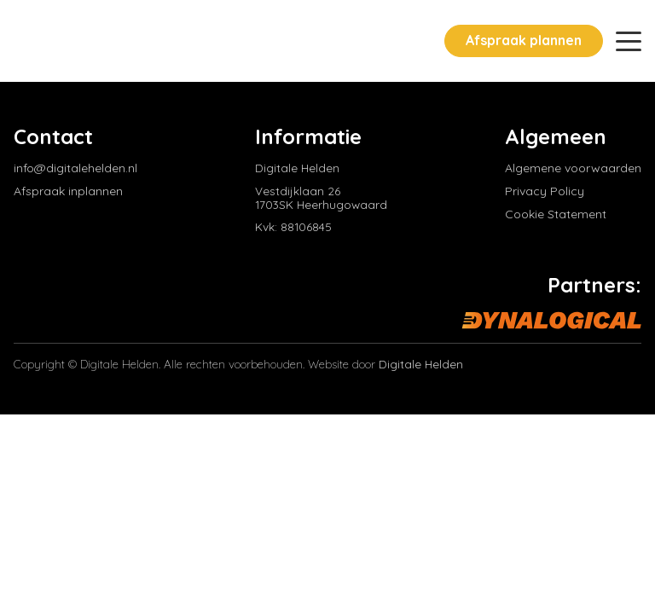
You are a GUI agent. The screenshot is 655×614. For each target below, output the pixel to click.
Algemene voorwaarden (573, 168)
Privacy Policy (544, 191)
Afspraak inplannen (68, 191)
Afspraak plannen (524, 40)
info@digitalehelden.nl (75, 168)
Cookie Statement (555, 214)
